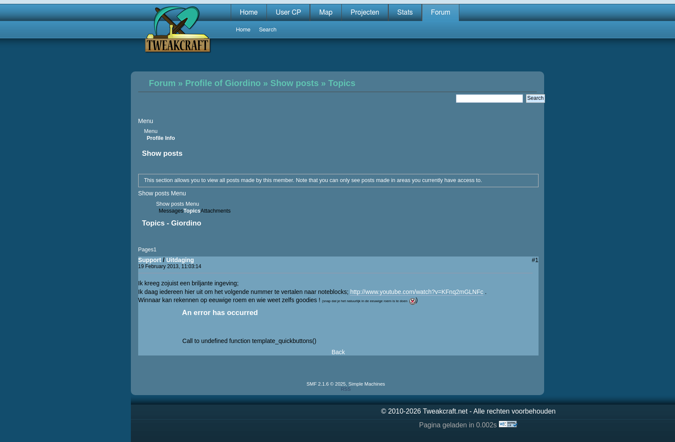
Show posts (294, 83)
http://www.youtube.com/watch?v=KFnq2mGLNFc (416, 291)
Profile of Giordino (223, 83)
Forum (440, 12)
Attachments (216, 211)
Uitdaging (180, 260)
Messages (171, 211)
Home (249, 12)
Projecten (364, 12)
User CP (288, 12)
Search (268, 30)
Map (325, 12)
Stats (405, 12)
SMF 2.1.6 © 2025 (326, 383)
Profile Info (161, 138)
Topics (342, 83)
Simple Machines (366, 383)
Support (149, 260)
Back (338, 352)
